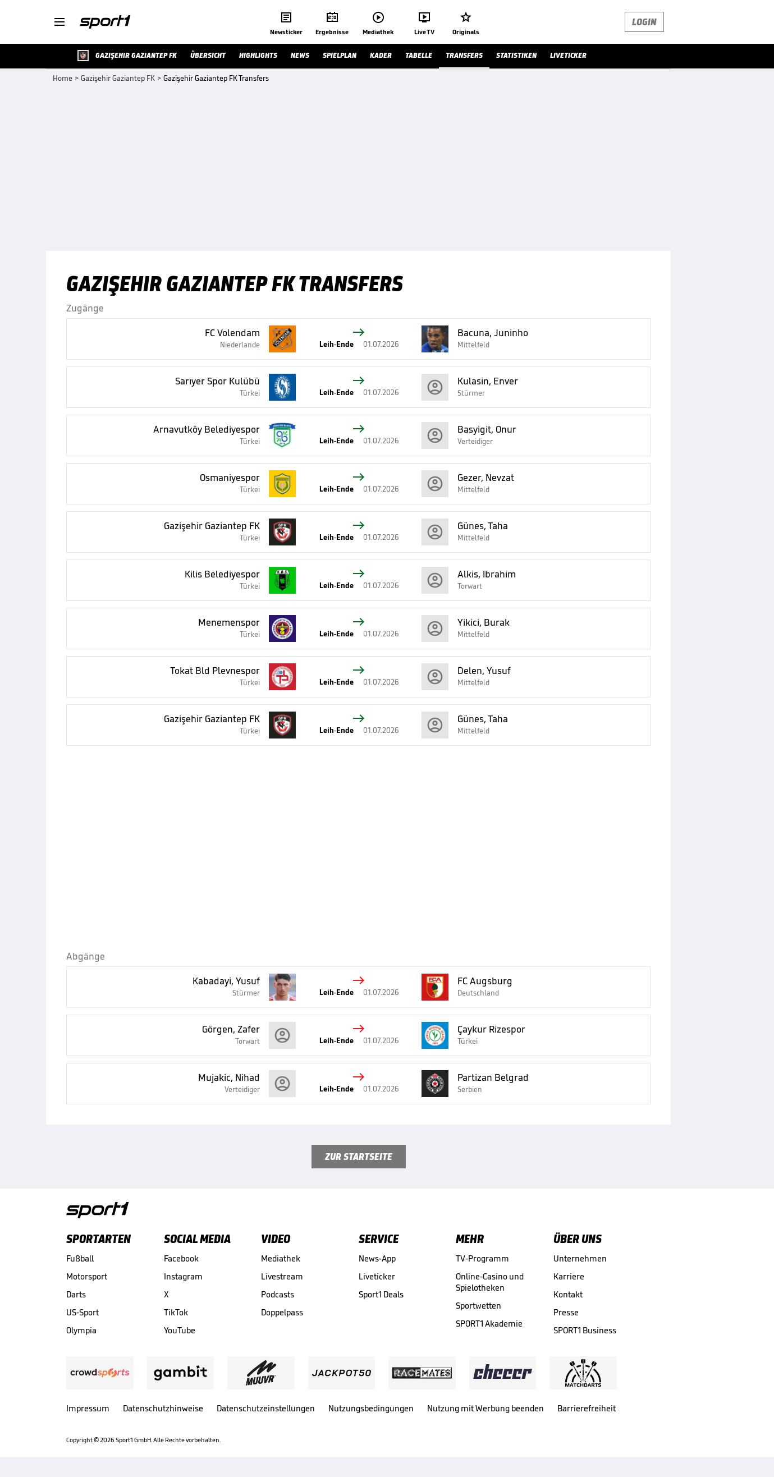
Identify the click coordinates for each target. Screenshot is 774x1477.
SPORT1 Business (584, 1330)
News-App (377, 1258)
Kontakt (568, 1294)
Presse (566, 1312)
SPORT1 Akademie (489, 1323)
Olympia (81, 1330)
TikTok (176, 1312)
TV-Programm (482, 1258)
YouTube (179, 1330)
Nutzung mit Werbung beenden (485, 1408)
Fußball (80, 1258)
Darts (76, 1294)
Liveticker (377, 1276)
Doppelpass (282, 1312)
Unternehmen (580, 1258)
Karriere (568, 1276)
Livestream (282, 1276)
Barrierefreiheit (586, 1408)
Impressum (87, 1408)
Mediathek (280, 1258)
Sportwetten (478, 1305)
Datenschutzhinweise (163, 1408)
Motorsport (86, 1276)
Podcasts (277, 1294)
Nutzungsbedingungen (371, 1408)
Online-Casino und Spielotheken (490, 1282)
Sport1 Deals (381, 1294)
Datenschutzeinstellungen (266, 1408)
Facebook (181, 1258)
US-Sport (82, 1312)
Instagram (183, 1276)
